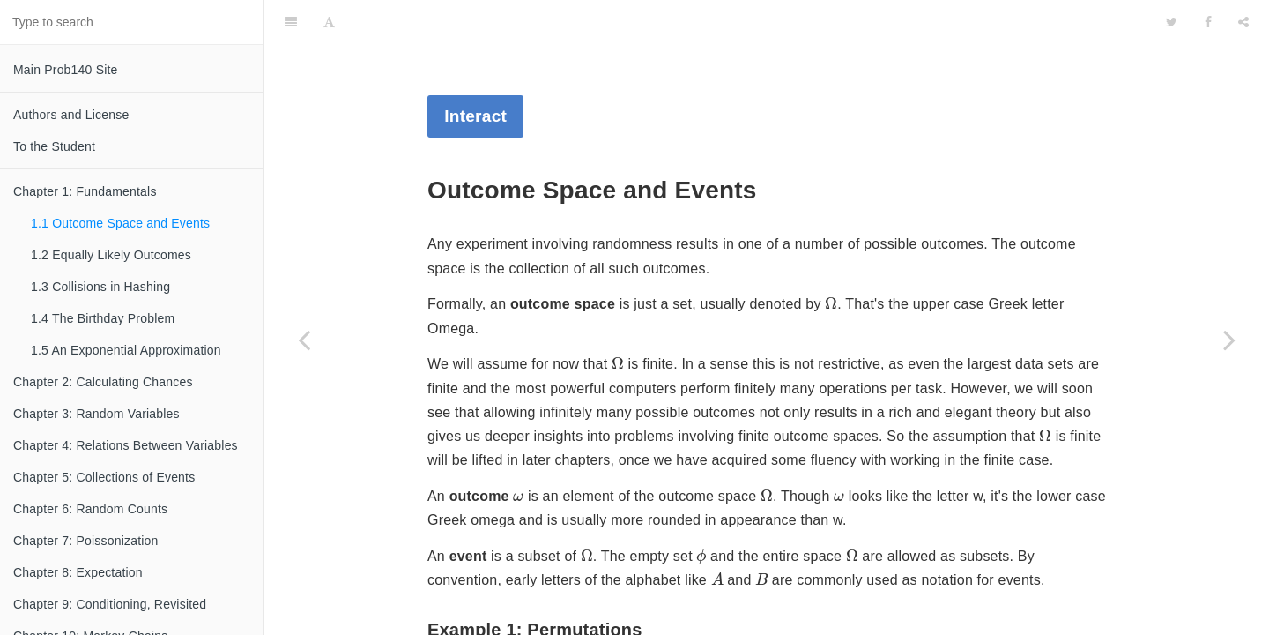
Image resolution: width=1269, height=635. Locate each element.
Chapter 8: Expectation (78, 572)
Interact (475, 72)
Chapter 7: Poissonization (86, 541)
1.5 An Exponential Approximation (126, 350)
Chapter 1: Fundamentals (85, 191)
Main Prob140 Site (65, 70)
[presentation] (831, 258)
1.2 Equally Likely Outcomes (111, 255)
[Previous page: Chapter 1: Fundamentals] (304, 339)
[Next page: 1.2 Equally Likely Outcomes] (1229, 339)
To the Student (54, 146)
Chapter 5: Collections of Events (104, 477)
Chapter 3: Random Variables (96, 414)
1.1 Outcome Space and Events (120, 223)
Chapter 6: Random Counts (90, 509)
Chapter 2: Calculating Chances (103, 382)
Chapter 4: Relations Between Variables (125, 445)
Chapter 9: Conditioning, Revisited (109, 604)
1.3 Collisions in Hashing (100, 287)
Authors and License (71, 115)
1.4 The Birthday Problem (102, 318)
